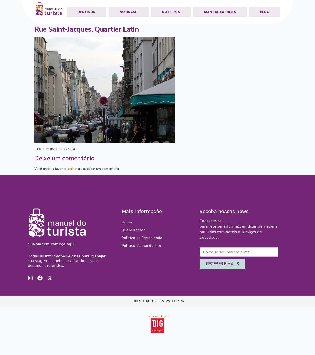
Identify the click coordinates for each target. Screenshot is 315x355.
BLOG (264, 12)
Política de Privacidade (142, 237)
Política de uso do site (141, 245)
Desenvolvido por (157, 316)
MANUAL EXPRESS (220, 12)
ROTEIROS (171, 12)
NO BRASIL (128, 12)
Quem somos (134, 230)
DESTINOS (86, 12)
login (71, 168)
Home (127, 222)
